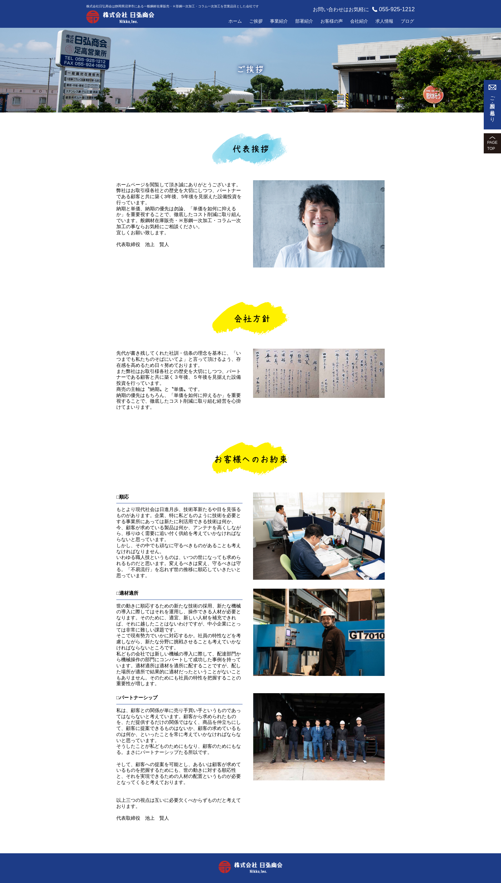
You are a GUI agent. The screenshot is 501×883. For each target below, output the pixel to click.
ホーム (235, 21)
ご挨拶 (256, 21)
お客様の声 (331, 21)
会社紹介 (359, 21)
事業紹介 (279, 21)
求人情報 (384, 21)
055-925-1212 (393, 9)
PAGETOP (492, 145)
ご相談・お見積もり (492, 106)
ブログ (407, 21)
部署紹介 (304, 21)
